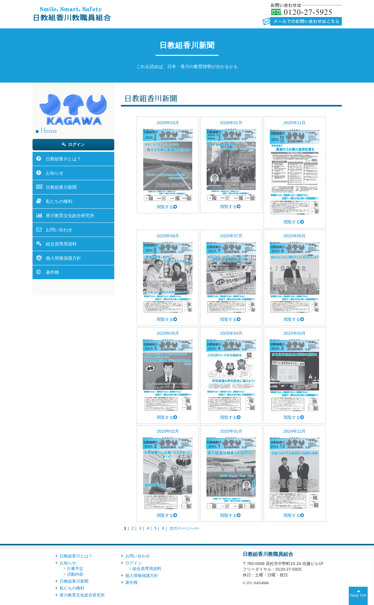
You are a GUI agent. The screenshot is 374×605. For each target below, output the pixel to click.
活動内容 (75, 574)
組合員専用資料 (61, 243)
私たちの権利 (59, 201)
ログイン (76, 144)
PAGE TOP (358, 595)
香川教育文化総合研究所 (70, 215)
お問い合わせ (59, 229)
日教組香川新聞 (61, 187)
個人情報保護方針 (63, 258)
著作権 (52, 272)
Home (49, 131)
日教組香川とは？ (63, 158)
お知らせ (54, 173)
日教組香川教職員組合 (72, 13)
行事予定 (75, 568)
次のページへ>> (184, 528)
